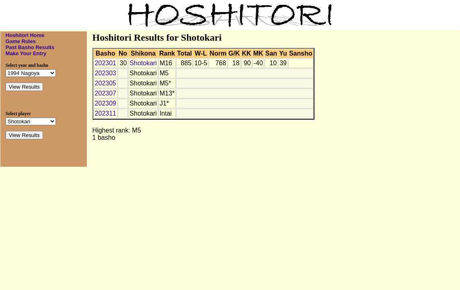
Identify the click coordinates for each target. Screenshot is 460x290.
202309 (105, 103)
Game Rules (21, 41)
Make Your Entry (26, 53)
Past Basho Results (30, 47)
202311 (105, 113)
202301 (105, 63)
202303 (105, 73)
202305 (105, 83)
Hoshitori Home (25, 35)
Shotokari (143, 63)
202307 (105, 93)
